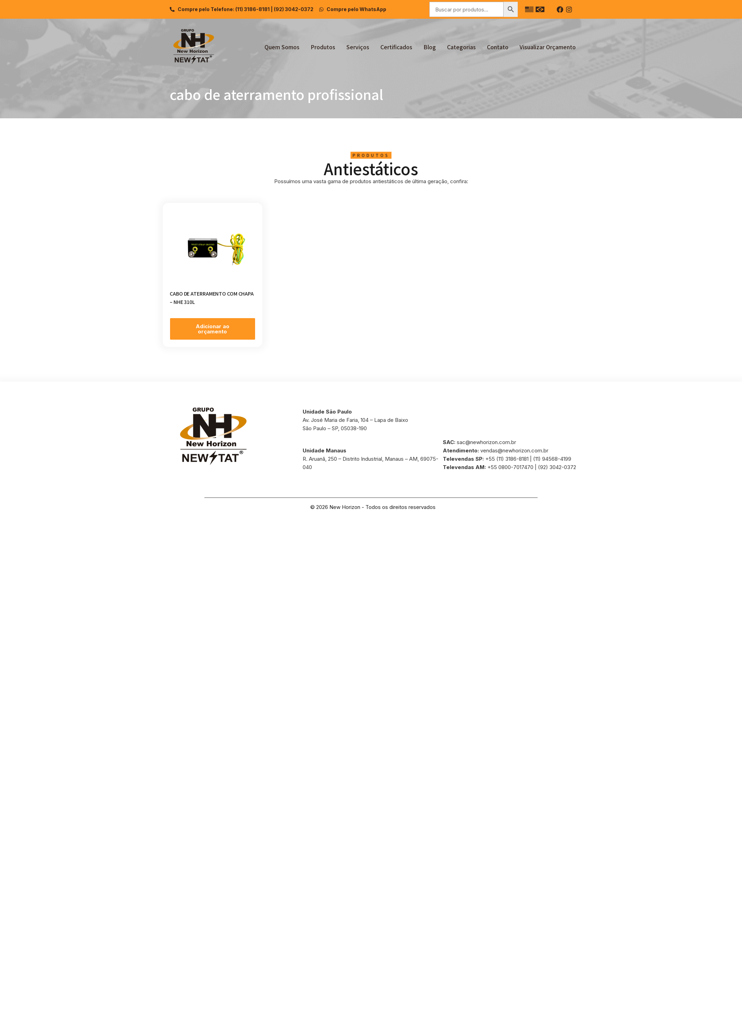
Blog (429, 47)
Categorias (461, 47)
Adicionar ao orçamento (212, 329)
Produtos (323, 47)
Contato (497, 47)
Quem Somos (282, 47)
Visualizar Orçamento (548, 47)
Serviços (357, 47)
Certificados (396, 47)
